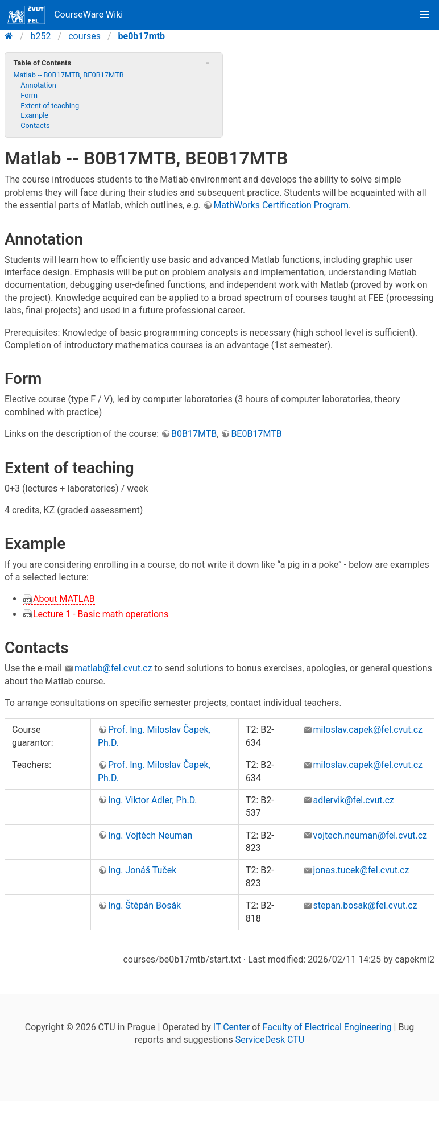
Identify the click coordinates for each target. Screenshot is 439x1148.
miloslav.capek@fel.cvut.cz (368, 729)
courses (84, 36)
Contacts (34, 125)
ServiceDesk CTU (269, 1039)
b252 (41, 36)
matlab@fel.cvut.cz (113, 668)
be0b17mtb (141, 36)
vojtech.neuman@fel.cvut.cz (370, 835)
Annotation (38, 85)
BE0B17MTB (256, 433)
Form (29, 95)
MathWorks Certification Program (281, 205)
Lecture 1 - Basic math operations (100, 614)
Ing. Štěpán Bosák (144, 905)
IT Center (231, 1027)
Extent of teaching (49, 105)
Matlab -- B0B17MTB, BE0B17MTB (68, 75)
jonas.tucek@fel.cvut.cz (361, 870)
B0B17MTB (194, 433)
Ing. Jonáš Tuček (142, 870)
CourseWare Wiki (65, 15)
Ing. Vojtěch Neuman (150, 835)
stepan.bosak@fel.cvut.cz (365, 905)
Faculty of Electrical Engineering (327, 1027)
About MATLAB (64, 598)
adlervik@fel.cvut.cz (353, 800)
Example (34, 115)
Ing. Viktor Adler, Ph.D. (152, 800)
